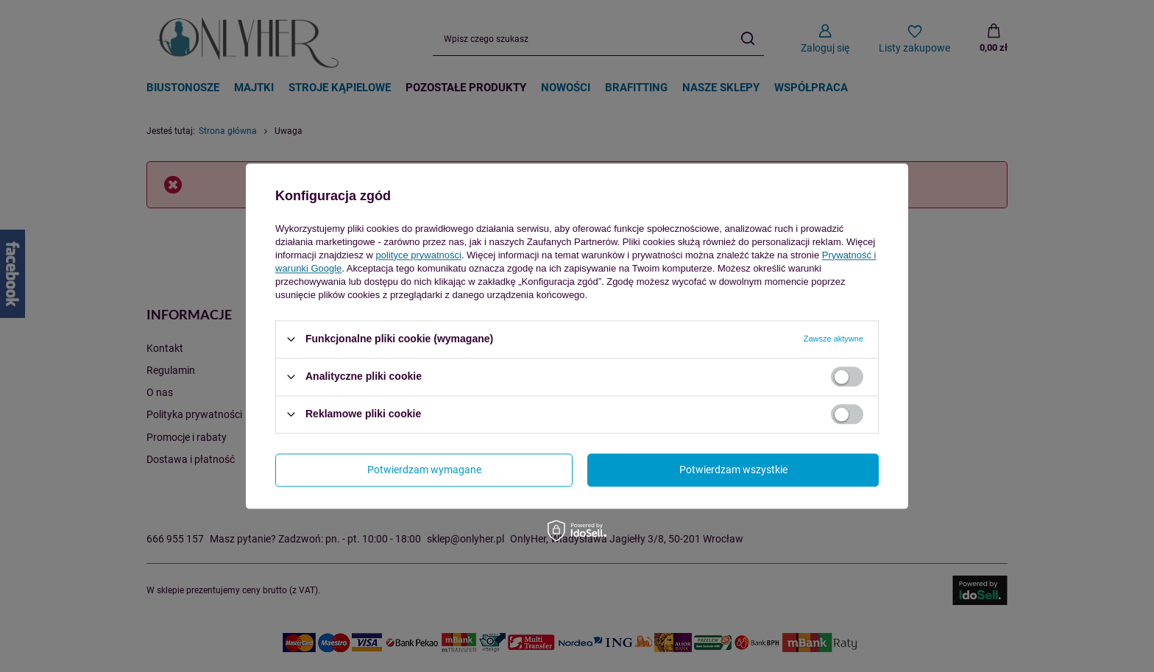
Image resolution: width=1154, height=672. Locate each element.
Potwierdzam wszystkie (733, 469)
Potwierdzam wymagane (424, 469)
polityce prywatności (418, 255)
